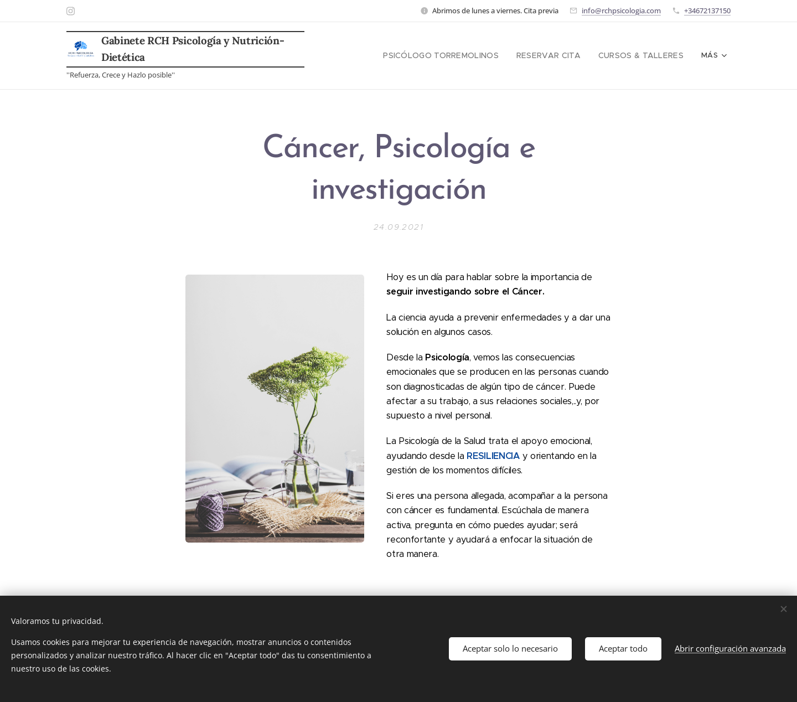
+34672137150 (707, 11)
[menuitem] (400, 56)
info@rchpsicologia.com (621, 11)
